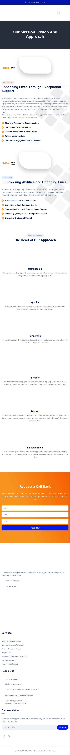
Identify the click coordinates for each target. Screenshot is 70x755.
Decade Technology (50, 751)
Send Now (35, 528)
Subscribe (62, 727)
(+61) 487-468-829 (32, 2)
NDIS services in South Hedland (25, 117)
